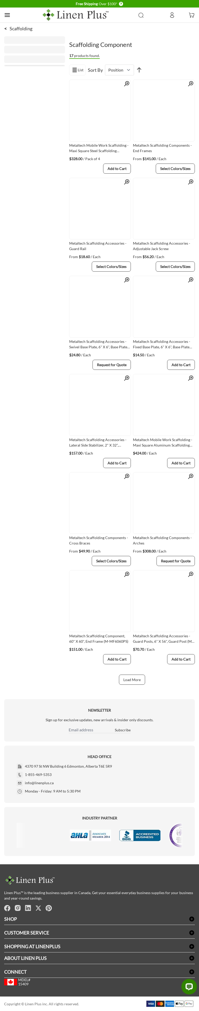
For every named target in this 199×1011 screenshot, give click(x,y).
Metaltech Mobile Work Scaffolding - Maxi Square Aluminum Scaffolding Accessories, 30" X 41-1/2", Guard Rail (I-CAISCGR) (163, 443)
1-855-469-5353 (38, 774)
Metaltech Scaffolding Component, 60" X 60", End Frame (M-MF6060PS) (98, 639)
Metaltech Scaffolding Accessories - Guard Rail (97, 246)
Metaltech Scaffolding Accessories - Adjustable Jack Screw (161, 246)
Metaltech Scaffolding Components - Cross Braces (98, 540)
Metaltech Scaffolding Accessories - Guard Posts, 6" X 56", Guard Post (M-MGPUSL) (163, 640)
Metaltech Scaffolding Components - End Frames (162, 148)
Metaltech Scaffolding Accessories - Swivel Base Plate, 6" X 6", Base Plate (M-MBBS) (98, 345)
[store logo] (75, 15)
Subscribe (123, 730)
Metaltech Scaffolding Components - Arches (162, 540)
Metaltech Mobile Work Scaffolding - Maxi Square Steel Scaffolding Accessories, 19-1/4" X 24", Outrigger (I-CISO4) (99, 149)
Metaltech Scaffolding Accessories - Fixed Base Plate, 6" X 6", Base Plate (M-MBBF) (161, 345)
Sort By (95, 70)
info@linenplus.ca (39, 783)
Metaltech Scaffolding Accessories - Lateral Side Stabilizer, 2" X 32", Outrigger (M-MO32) (97, 443)
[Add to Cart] (117, 169)
